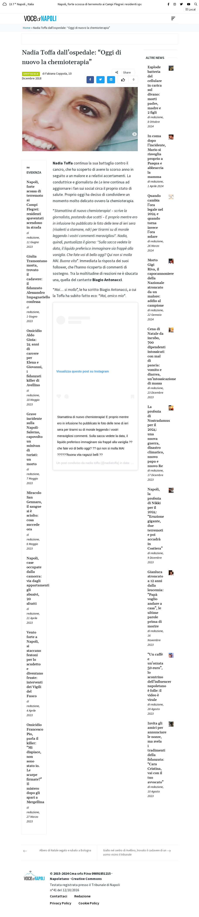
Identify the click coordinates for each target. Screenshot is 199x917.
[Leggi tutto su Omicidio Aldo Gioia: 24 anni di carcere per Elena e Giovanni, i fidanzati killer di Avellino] (34, 358)
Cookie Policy (88, 903)
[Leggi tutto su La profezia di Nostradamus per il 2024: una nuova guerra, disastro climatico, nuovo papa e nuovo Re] (155, 436)
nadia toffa (92, 463)
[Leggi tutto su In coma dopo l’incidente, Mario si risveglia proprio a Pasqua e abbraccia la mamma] (155, 156)
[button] (195, 4)
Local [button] (190, 9)
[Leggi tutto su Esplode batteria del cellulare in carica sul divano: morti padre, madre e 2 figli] (155, 90)
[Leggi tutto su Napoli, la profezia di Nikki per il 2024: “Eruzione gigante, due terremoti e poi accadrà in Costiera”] (155, 519)
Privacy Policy (60, 903)
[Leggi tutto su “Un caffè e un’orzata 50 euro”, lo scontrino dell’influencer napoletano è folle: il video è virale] (155, 677)
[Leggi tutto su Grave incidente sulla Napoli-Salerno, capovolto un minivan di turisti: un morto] (34, 439)
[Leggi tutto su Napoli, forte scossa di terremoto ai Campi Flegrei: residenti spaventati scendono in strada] (34, 205)
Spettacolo (30, 73)
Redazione (82, 896)
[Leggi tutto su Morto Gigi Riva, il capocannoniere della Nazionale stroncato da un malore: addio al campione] (155, 283)
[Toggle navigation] (173, 18)
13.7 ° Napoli (18, 4)
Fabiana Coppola (56, 73)
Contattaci (58, 896)
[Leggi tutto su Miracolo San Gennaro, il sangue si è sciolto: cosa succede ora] (34, 511)
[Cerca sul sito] (168, 4)
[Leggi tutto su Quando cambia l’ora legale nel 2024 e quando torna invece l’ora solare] (155, 216)
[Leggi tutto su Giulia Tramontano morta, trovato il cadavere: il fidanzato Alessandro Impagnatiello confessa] (34, 279)
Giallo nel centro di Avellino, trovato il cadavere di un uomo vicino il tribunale (134, 853)
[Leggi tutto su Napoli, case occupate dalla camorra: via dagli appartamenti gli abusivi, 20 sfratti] (34, 581)
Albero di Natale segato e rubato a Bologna (65, 850)
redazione (33, 237)
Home (27, 28)
